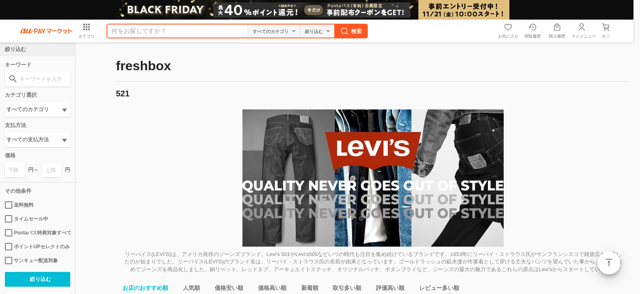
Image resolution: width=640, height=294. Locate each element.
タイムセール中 (26, 219)
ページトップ (609, 263)
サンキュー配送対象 (31, 260)
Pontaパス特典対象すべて (37, 232)
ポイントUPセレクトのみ (37, 246)
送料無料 (19, 205)
